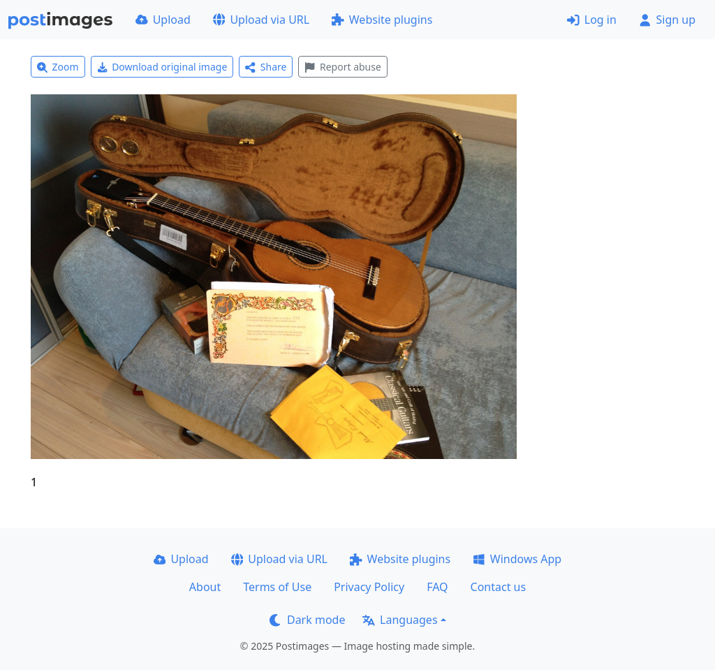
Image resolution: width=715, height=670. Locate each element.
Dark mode (307, 619)
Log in (592, 19)
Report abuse (342, 66)
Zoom (58, 66)
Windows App (517, 559)
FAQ (437, 587)
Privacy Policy (369, 587)
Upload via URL (261, 19)
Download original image (162, 66)
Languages (399, 619)
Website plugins (382, 19)
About (205, 587)
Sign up (667, 19)
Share (265, 66)
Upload (163, 19)
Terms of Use (277, 587)
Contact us (498, 587)
